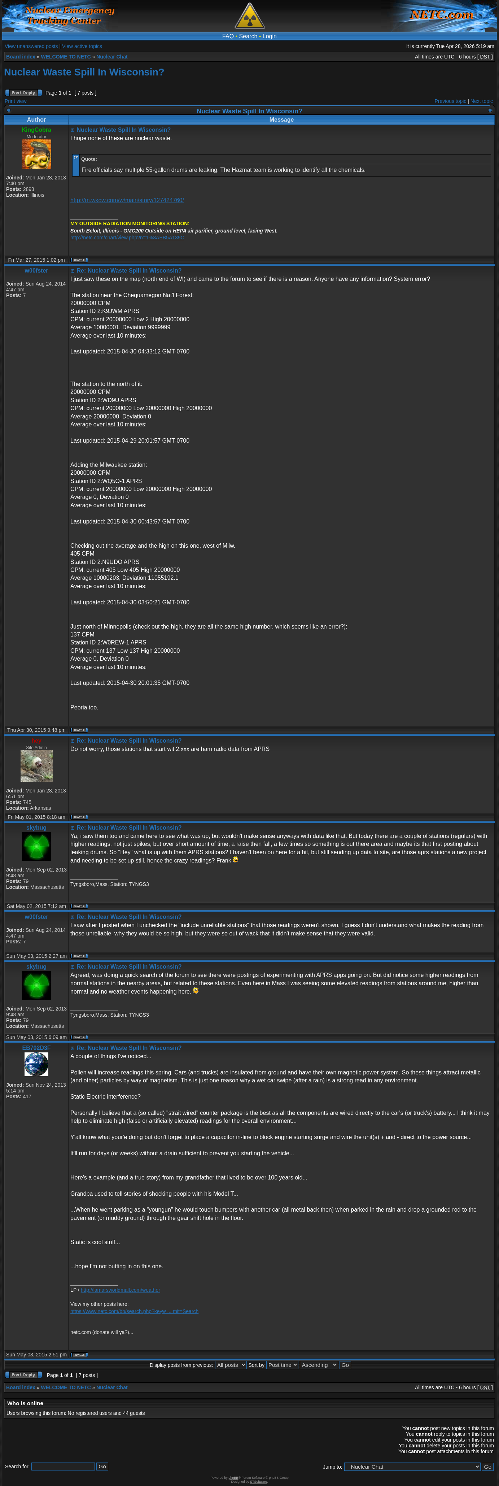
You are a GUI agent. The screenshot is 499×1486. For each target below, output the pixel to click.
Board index (20, 57)
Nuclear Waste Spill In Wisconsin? (84, 72)
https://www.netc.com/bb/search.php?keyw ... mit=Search (134, 1311)
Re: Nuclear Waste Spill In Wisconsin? (129, 271)
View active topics (82, 46)
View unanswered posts (31, 46)
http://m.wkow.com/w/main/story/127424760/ (127, 200)
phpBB (233, 1478)
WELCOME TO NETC (66, 57)
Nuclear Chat (111, 57)
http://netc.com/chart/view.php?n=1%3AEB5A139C (127, 237)
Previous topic (451, 101)
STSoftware (258, 1481)
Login (270, 36)
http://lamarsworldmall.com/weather (120, 1290)
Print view (16, 101)
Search (248, 36)
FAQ (228, 36)
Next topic (481, 101)
